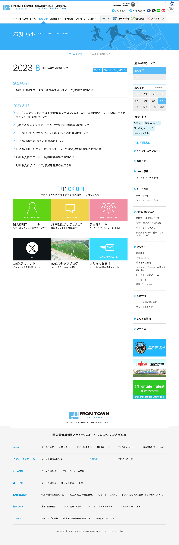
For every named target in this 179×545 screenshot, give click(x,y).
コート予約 (142, 171)
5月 (137, 100)
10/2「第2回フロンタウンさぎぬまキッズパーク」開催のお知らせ (54, 90)
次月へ (122, 69)
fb (149, 11)
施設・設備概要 (48, 506)
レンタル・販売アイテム (147, 275)
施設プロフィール (144, 284)
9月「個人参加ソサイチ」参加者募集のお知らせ (44, 165)
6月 (145, 100)
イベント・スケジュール (24, 459)
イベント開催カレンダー (52, 459)
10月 (145, 107)
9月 (137, 107)
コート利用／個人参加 (146, 302)
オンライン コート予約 (147, 178)
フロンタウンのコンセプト (99, 506)
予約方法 (68, 18)
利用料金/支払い (145, 212)
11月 (153, 107)
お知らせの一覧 (125, 459)
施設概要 (140, 253)
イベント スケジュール (148, 150)
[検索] (151, 5)
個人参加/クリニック (144, 128)
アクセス (80, 18)
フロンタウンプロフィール (130, 506)
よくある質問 (143, 318)
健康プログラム (152, 123)
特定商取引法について (153, 447)
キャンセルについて (145, 228)
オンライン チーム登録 (147, 200)
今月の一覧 (110, 69)
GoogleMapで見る (105, 518)
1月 (137, 76)
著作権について (104, 447)
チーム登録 (142, 189)
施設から (138, 123)
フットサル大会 (141, 133)
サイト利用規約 (84, 447)
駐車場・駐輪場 (143, 263)
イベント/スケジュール (24, 18)
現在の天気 (171, 8)
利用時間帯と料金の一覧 (52, 494)
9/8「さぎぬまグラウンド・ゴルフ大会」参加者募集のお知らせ (52, 125)
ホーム (72, 53)
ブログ (91, 18)
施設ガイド (56, 18)
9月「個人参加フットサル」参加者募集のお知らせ (45, 157)
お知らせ (43, 18)
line (158, 11)
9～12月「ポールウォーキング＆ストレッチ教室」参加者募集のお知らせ (58, 149)
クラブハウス (142, 258)
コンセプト (141, 280)
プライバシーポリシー (127, 447)
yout (163, 11)
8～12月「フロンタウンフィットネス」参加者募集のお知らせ (52, 133)
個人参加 (139, 18)
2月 (145, 93)
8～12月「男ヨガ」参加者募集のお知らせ (40, 141)
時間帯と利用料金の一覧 (147, 218)
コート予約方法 (48, 482)
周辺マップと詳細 (49, 518)
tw (154, 11)
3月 (153, 93)
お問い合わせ (65, 447)
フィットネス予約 (144, 307)
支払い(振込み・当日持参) (148, 223)
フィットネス (157, 18)
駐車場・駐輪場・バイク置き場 (77, 518)
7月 (153, 100)
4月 (162, 93)
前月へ (97, 69)
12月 (162, 107)
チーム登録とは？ (144, 195)
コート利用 (123, 18)
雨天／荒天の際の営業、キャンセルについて (142, 494)
